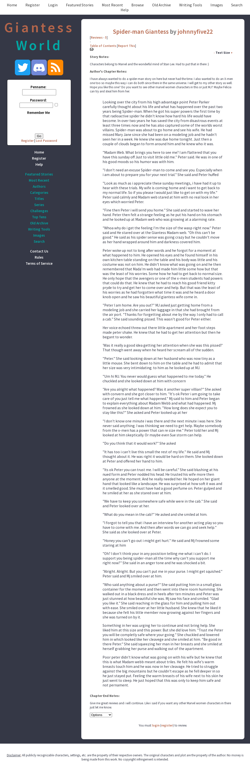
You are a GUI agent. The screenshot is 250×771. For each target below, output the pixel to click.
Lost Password (46, 141)
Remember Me (38, 112)
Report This (126, 46)
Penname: (38, 87)
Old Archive (161, 4)
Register (32, 4)
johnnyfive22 (195, 31)
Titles (39, 198)
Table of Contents (103, 46)
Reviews (97, 37)
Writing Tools (190, 4)
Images (216, 4)
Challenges (39, 211)
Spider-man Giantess (141, 31)
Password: (38, 100)
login (155, 725)
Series (39, 204)
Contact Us (39, 251)
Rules (39, 257)
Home (12, 4)
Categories (39, 192)
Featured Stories (80, 4)
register (167, 725)
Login (53, 4)
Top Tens (39, 217)
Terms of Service (39, 263)
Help (125, 9)
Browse (137, 4)
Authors (39, 186)
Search (236, 4)
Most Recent (112, 4)
